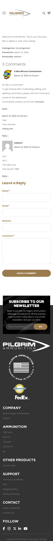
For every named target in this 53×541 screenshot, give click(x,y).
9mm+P (6, 437)
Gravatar (39, 101)
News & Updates (11, 508)
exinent (17, 56)
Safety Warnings (11, 494)
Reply (4, 108)
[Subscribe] (40, 327)
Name (5, 190)
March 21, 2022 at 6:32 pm (14, 116)
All (4, 451)
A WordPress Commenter (28, 71)
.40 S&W (7, 441)
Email (5, 205)
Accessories (9, 465)
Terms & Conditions (13, 479)
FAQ (5, 484)
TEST (17, 169)
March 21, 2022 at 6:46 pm (27, 147)
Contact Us (9, 512)
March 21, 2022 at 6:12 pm (26, 75)
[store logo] (20, 13)
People (6, 418)
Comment (7, 235)
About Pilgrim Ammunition (16, 413)
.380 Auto (8, 432)
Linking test (7, 128)
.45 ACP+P (8, 446)
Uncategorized (23, 48)
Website (6, 220)
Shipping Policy (10, 489)
